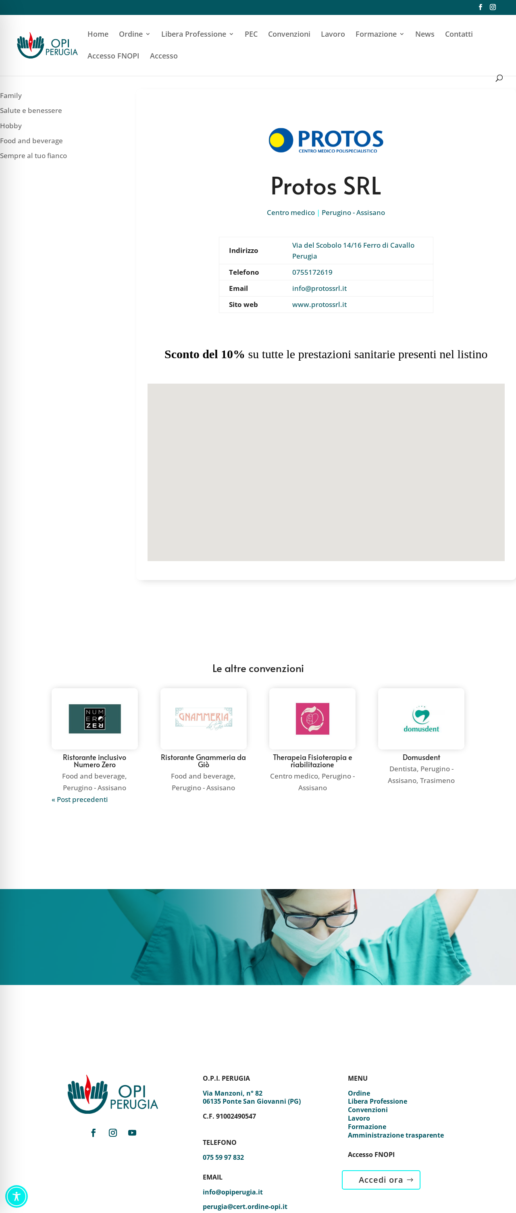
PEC (251, 35)
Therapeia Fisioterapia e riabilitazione (312, 760)
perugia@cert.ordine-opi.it (245, 1206)
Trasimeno (437, 780)
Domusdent (421, 757)
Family (11, 95)
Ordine (131, 35)
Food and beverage (31, 140)
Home (97, 35)
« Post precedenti (80, 799)
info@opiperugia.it (233, 1192)
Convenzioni (289, 35)
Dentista (403, 768)
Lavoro (333, 35)
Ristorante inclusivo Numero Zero (94, 760)
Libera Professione (193, 35)
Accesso (164, 57)
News (425, 35)
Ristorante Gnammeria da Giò (203, 760)
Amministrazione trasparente (396, 1135)
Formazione (376, 35)
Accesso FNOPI (113, 57)
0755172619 (312, 272)
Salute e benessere (31, 110)
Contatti (459, 35)
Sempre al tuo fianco (33, 155)
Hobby (11, 125)
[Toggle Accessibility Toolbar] (16, 1196)
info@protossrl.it (319, 288)
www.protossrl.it (319, 304)
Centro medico (291, 212)
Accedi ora (381, 1179)
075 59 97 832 (223, 1157)
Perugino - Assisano (353, 212)
